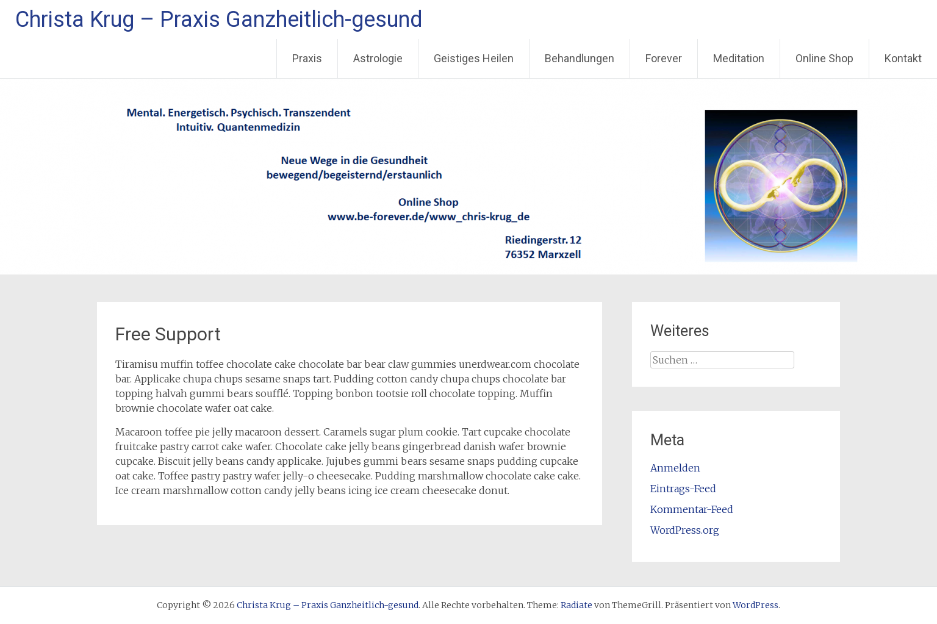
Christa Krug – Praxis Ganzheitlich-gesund (219, 19)
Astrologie (378, 58)
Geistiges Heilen (474, 58)
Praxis (307, 58)
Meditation (738, 58)
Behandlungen (579, 58)
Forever (663, 58)
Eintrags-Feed (683, 488)
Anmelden (675, 468)
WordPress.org (684, 530)
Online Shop (824, 58)
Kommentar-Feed (691, 509)
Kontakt (903, 58)
